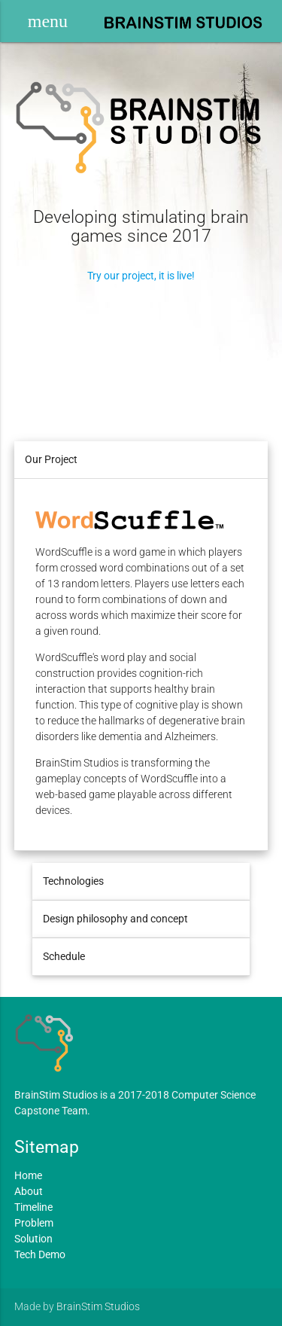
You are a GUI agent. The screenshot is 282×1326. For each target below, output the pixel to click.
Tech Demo (39, 1254)
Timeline (33, 1207)
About (28, 1191)
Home (28, 1175)
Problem (33, 1223)
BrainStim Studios (98, 1306)
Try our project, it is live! (141, 276)
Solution (33, 1239)
